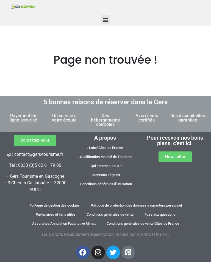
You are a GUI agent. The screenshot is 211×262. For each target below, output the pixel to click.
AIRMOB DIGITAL (153, 234)
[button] (105, 19)
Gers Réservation (97, 234)
